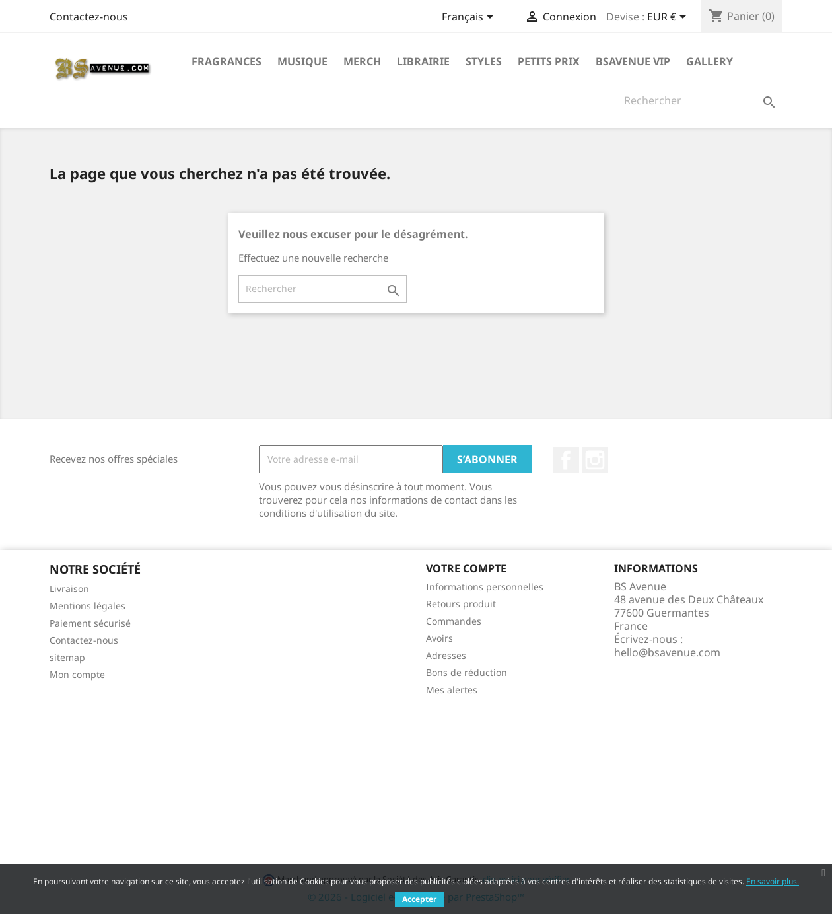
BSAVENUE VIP (633, 61)
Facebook (566, 460)
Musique (302, 61)
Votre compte (466, 568)
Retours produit (461, 603)
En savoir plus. (772, 881)
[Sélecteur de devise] (669, 18)
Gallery (709, 61)
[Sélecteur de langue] (470, 18)
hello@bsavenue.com (667, 652)
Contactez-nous (89, 16)
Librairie (423, 61)
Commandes (453, 621)
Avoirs (439, 638)
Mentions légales (87, 605)
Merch (362, 61)
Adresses (446, 655)
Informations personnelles (484, 586)
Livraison (69, 588)
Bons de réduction (466, 672)
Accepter (419, 899)
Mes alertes (451, 689)
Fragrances (226, 61)
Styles (484, 61)
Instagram (595, 460)
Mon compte (77, 674)
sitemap (67, 657)
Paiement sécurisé (90, 623)
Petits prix (549, 61)
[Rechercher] (699, 100)
